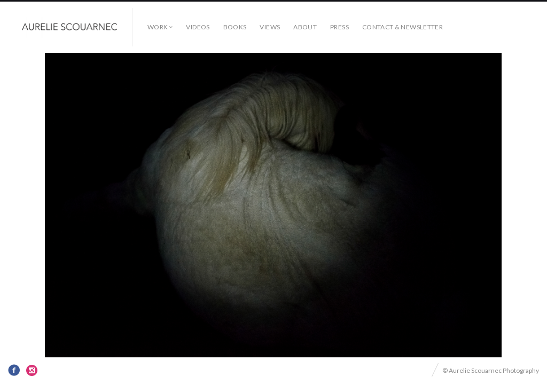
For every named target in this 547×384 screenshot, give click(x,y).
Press (339, 27)
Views (270, 27)
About (305, 27)
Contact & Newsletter (402, 27)
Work (157, 27)
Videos (197, 27)
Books (235, 27)
